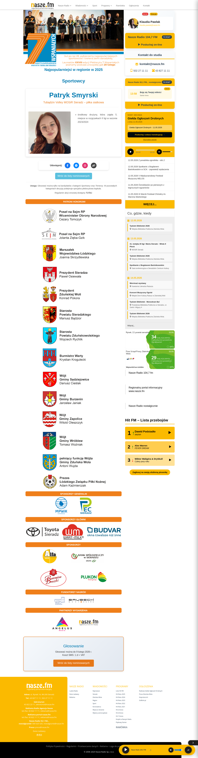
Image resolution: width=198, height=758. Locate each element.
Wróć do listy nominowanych (74, 175)
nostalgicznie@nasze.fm (54, 723)
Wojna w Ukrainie (98, 710)
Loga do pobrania (118, 746)
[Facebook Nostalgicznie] (39, 735)
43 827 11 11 (162, 70)
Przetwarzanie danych (88, 746)
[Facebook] (37, 735)
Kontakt (146, 6)
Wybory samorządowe (100, 713)
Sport (94, 6)
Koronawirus (97, 707)
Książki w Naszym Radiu (123, 719)
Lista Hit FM (120, 691)
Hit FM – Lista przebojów (146, 420)
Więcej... (149, 204)
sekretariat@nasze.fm (45, 704)
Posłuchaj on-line (150, 44)
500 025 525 (37, 723)
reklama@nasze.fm (48, 711)
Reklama (72, 697)
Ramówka (120, 6)
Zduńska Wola (97, 697)
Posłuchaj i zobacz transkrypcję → (150, 135)
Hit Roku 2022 (120, 703)
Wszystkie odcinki (150, 140)
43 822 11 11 (34, 711)
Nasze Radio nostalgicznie (143, 406)
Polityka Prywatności (55, 746)
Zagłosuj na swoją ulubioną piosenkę (149, 472)
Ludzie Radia (74, 691)
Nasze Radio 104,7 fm (141, 372)
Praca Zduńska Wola (145, 694)
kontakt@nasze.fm (152, 64)
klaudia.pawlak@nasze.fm (150, 25)
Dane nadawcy (39, 731)
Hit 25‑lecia (119, 710)
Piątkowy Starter (121, 722)
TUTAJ (89, 193)
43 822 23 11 (29, 704)
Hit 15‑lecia (119, 716)
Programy (106, 6)
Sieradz (95, 694)
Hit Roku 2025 (120, 694)
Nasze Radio (64, 6)
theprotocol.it (143, 697)
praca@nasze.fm (42, 727)
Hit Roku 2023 (120, 700)
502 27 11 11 (140, 70)
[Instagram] (41, 735)
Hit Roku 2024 (120, 697)
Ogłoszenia (134, 6)
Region (95, 700)
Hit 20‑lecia (119, 713)
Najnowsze (96, 691)
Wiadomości (81, 6)
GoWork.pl (142, 700)
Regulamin (71, 746)
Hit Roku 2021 (120, 707)
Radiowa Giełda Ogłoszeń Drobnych (151, 691)
